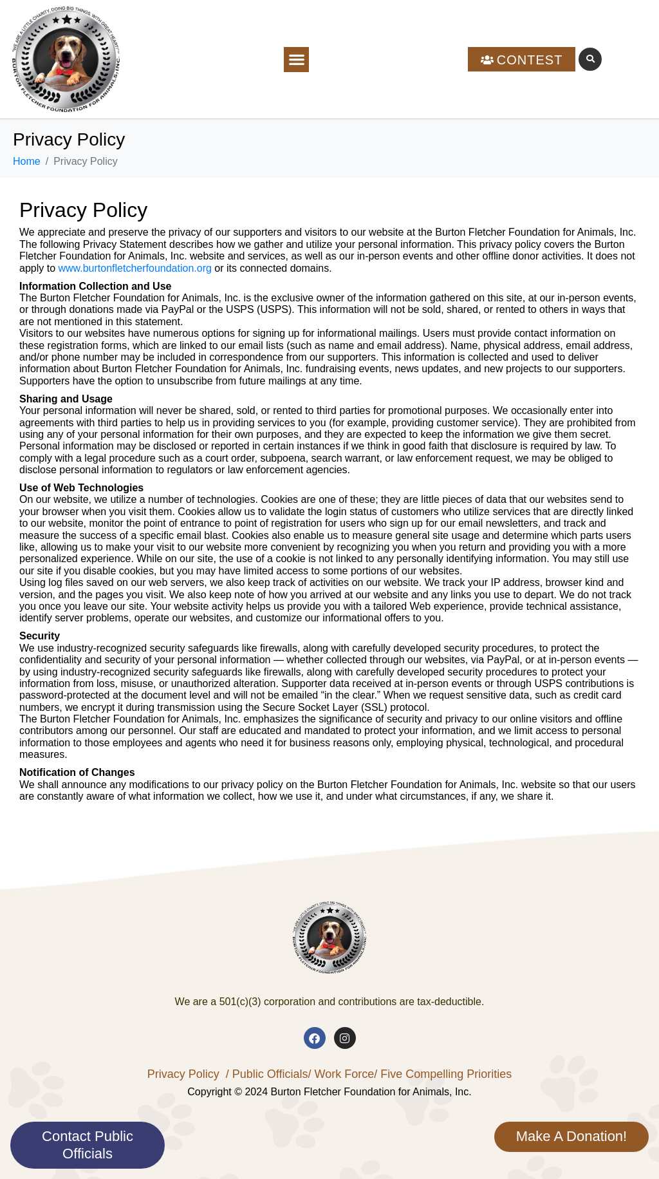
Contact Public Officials (87, 1144)
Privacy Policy (183, 1074)
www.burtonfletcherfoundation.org (134, 268)
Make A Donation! (571, 1136)
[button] (296, 59)
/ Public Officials (267, 1074)
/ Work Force (341, 1074)
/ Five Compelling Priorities (443, 1074)
